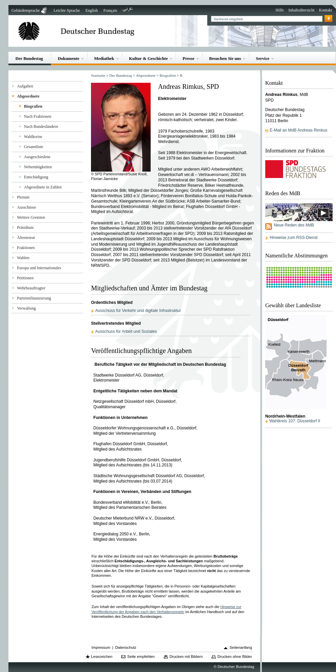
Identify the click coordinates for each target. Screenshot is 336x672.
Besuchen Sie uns (225, 58)
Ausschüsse (26, 207)
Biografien (33, 106)
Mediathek (104, 58)
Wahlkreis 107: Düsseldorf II (294, 421)
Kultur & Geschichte (148, 58)
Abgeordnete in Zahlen (43, 187)
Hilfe (280, 10)
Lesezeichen (101, 657)
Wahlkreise (33, 136)
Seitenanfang (241, 647)
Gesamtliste (33, 146)
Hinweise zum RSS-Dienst (293, 237)
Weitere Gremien (31, 217)
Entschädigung (36, 177)
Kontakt (325, 10)
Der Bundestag (29, 58)
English (91, 10)
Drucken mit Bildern (186, 657)
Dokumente (68, 58)
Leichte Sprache (67, 10)
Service (262, 58)
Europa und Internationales (39, 268)
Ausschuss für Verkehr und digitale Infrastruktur (138, 310)
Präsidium (25, 227)
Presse (188, 58)
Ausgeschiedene (37, 156)
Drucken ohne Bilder (234, 657)
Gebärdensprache (25, 10)
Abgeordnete (28, 96)
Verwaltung (26, 308)
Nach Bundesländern (41, 126)
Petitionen (25, 278)
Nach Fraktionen (37, 116)
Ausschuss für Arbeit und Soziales (126, 331)
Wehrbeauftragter (31, 288)
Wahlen (23, 257)
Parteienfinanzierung (34, 298)
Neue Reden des (294, 225)
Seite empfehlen (141, 657)
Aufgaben (25, 86)
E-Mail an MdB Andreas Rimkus (298, 130)
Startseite (98, 75)
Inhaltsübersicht (301, 10)
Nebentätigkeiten (38, 167)
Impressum (101, 647)
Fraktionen (25, 247)
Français (110, 10)
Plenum (23, 197)
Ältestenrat (26, 237)
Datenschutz (125, 647)
